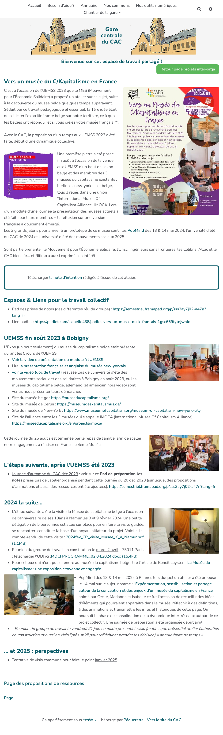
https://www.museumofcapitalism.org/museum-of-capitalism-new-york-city (132, 410)
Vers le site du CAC (164, 720)
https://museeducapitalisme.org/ (80, 398)
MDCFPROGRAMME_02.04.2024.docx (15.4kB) (94, 556)
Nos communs (117, 5)
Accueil (34, 5)
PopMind (136, 230)
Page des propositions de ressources (44, 683)
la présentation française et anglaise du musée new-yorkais (72, 366)
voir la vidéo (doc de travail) (37, 372)
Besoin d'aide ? (60, 5)
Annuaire (89, 5)
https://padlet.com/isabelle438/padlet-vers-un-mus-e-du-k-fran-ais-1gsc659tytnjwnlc (112, 321)
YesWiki (90, 720)
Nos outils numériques (156, 5)
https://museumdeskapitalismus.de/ (89, 404)
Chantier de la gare (102, 12)
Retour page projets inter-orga (187, 69)
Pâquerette (134, 720)
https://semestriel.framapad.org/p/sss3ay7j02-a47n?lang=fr (162, 486)
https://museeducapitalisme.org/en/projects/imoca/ (57, 423)
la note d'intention (66, 277)
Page (8, 698)
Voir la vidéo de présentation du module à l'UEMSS (57, 359)
